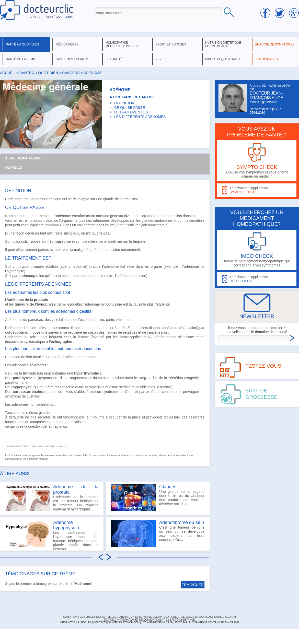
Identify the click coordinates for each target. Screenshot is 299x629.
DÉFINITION (124, 103)
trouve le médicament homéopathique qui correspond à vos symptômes (257, 249)
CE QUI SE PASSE (129, 108)
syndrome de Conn (117, 392)
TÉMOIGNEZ (192, 585)
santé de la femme (22, 59)
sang (142, 378)
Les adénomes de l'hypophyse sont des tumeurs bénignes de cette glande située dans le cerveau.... (51, 535)
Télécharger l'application (257, 190)
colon (115, 250)
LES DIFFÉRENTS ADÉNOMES (140, 117)
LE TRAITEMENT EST (132, 112)
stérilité (124, 387)
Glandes (13, 167)
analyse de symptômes (274, 44)
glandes (148, 220)
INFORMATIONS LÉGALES (75, 622)
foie (33, 337)
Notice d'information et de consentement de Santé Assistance (149, 619)
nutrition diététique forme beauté (223, 44)
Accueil (7, 73)
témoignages (266, 59)
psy (158, 59)
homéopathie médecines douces (122, 44)
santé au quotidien (22, 44)
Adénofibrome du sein (181, 522)
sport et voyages (170, 44)
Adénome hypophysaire (66, 525)
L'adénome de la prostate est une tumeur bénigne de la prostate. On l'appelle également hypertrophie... (51, 497)
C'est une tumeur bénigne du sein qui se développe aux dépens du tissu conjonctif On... (157, 533)
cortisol (167, 392)
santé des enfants (72, 59)
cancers (70, 73)
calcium (118, 378)
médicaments (67, 44)
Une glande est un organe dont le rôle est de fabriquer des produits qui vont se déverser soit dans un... (157, 497)
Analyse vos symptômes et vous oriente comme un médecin (257, 160)
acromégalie (94, 387)
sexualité (114, 59)
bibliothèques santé (223, 59)
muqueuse (88, 276)
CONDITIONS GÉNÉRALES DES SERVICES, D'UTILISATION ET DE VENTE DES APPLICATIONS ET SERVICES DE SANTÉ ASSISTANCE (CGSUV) (149, 616)
